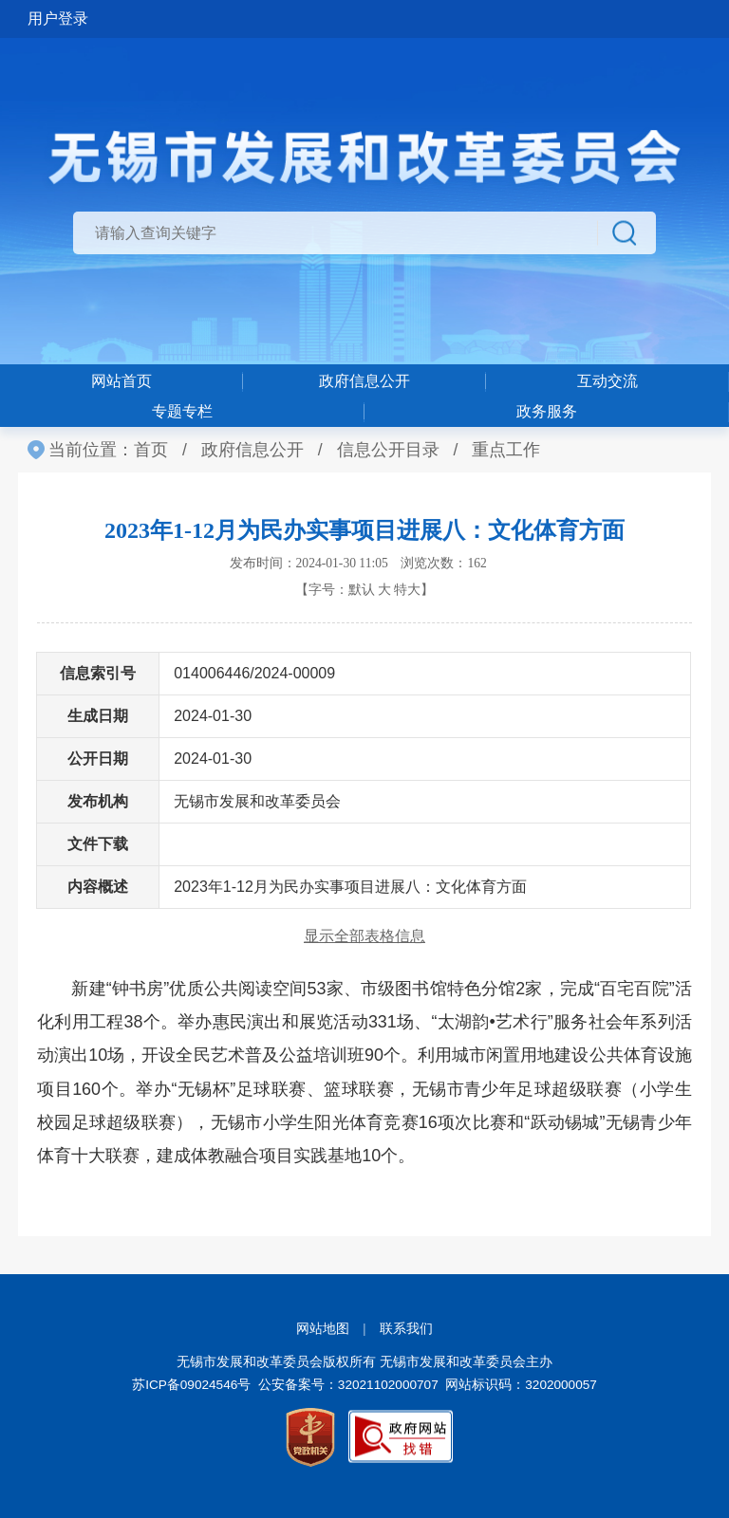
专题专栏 (182, 411)
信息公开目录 (388, 449)
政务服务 (546, 411)
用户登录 (58, 18)
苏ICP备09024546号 (191, 1385)
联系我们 (406, 1329)
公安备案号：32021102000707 (348, 1385)
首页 (151, 449)
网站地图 (322, 1329)
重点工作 (506, 449)
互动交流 (607, 381)
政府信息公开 (364, 381)
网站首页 (121, 381)
